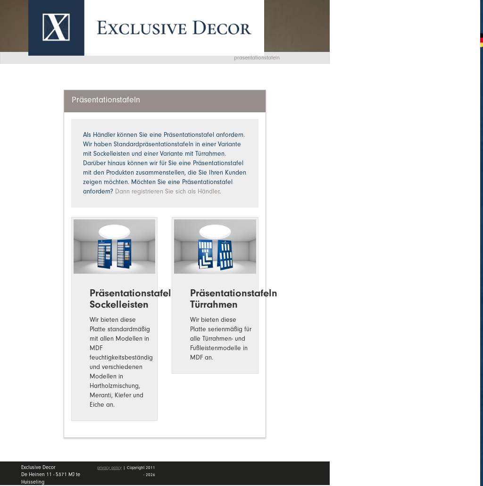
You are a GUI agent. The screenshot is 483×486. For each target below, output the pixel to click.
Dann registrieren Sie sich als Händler (167, 191)
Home (365, 70)
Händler (412, 138)
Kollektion (412, 92)
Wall (412, 115)
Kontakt (368, 162)
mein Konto (376, 189)
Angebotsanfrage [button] (384, 39)
